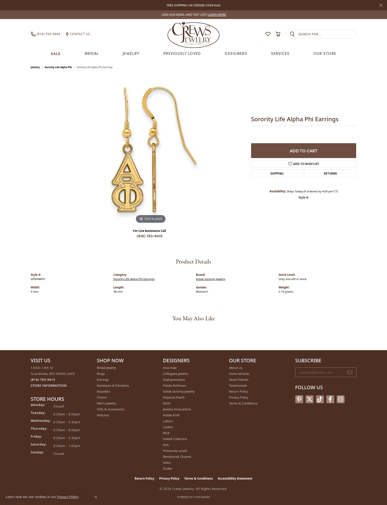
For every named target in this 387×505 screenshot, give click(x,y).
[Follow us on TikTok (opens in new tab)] (320, 399)
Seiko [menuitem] (167, 462)
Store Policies (238, 379)
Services (280, 53)
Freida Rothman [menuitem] (174, 385)
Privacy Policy (238, 397)
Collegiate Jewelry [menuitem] (175, 373)
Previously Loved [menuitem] (175, 450)
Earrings (103, 379)
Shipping (277, 173)
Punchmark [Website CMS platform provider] (202, 497)
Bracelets (103, 391)
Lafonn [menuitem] (168, 421)
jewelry (35, 67)
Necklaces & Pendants (113, 385)
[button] (258, 34)
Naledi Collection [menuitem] (175, 439)
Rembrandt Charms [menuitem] (177, 456)
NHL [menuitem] (166, 445)
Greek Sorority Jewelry (210, 279)
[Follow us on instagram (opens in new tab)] (341, 399)
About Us (235, 367)
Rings (101, 373)
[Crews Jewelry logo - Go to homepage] (193, 34)
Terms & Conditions (243, 403)
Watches (103, 415)
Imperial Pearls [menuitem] (174, 397)
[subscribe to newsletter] (349, 372)
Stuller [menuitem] (167, 468)
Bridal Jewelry (106, 367)
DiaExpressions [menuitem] (174, 379)
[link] (193, 14)
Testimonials (238, 385)
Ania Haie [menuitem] (170, 367)
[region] (151, 151)
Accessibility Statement (235, 478)
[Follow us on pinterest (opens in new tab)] (299, 399)
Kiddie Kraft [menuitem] (171, 415)
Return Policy (238, 391)
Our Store (324, 53)
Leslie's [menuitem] (168, 427)
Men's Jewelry (106, 403)
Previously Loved (182, 53)
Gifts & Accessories (111, 409)
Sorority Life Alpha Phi (58, 67)
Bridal (92, 53)
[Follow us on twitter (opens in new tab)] (309, 399)
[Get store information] (49, 386)
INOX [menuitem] (166, 403)
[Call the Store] (43, 379)
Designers (236, 53)
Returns (330, 173)
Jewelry (131, 53)
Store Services (239, 373)
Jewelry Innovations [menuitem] (177, 409)
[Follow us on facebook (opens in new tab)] (330, 399)
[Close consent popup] (95, 497)
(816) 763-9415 (150, 235)
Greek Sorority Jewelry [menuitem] (179, 391)
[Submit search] (292, 34)
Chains (102, 397)
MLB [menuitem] (166, 433)
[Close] (381, 5)
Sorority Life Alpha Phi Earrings (134, 279)
